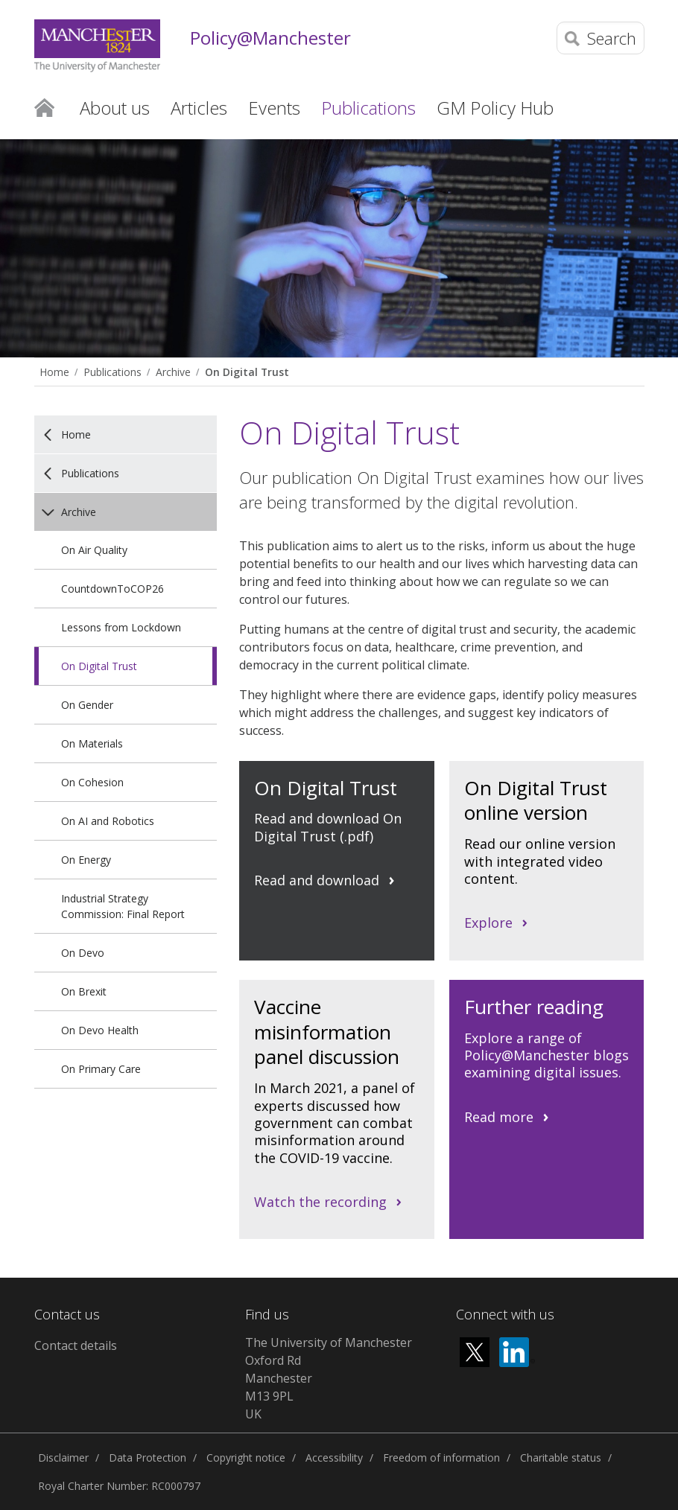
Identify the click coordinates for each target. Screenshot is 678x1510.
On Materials (92, 743)
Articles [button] (199, 107)
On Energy (86, 860)
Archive (173, 372)
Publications (112, 372)
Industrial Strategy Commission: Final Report (123, 906)
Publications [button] (368, 107)
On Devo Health (100, 1030)
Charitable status (560, 1457)
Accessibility (334, 1457)
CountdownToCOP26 (112, 589)
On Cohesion (92, 782)
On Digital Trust (247, 372)
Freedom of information (441, 1457)
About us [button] (115, 107)
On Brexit (84, 991)
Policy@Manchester (270, 38)
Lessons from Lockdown (121, 627)
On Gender (87, 705)
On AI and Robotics (107, 821)
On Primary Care (101, 1069)
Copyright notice (245, 1457)
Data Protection (147, 1457)
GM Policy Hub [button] (495, 107)
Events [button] (274, 107)
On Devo (82, 953)
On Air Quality (94, 550)
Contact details (75, 1345)
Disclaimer (63, 1457)
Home (44, 106)
